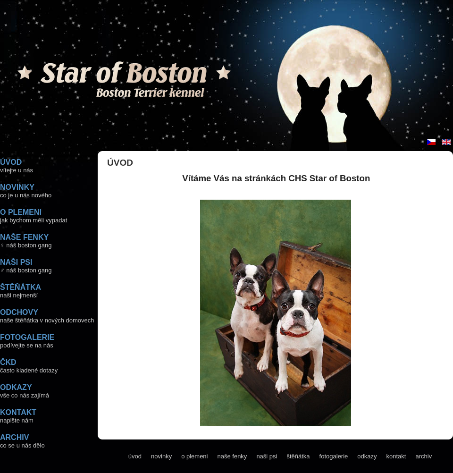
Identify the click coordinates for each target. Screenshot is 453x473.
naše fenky (232, 456)
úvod (135, 456)
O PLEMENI (21, 212)
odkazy (367, 456)
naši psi (266, 456)
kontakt (396, 456)
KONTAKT (18, 412)
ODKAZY (16, 387)
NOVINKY (17, 187)
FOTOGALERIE (27, 337)
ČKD (8, 362)
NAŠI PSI (16, 262)
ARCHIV (14, 437)
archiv (423, 456)
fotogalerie (333, 456)
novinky (161, 456)
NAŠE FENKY (24, 237)
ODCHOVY (19, 312)
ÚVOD (11, 162)
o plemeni (194, 456)
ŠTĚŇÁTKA (20, 287)
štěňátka (298, 456)
